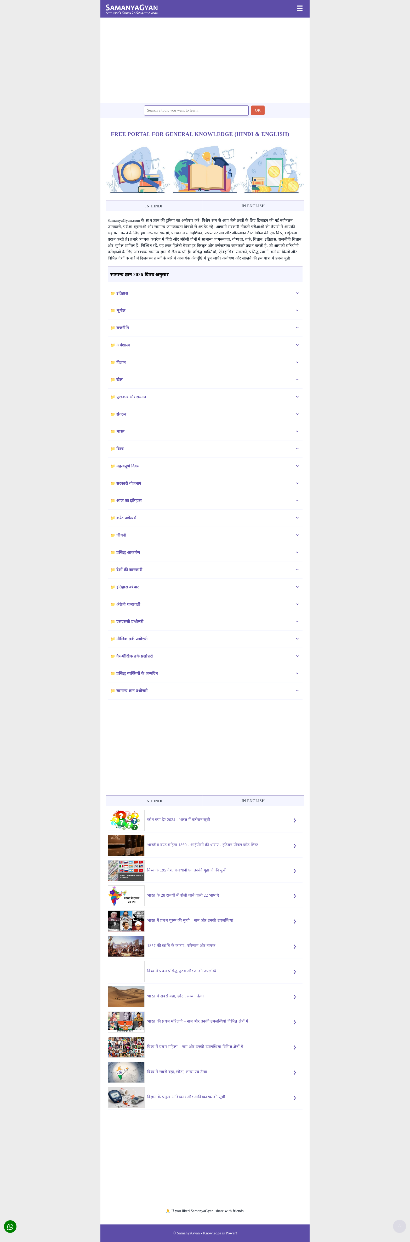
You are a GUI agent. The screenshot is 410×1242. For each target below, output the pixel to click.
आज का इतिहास (128, 501)
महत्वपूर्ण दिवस (127, 466)
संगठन (121, 414)
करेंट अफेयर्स (126, 518)
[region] (205, 60)
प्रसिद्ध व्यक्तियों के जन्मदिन (137, 673)
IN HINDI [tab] (153, 206)
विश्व (120, 449)
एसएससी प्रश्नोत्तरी (129, 622)
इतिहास (122, 293)
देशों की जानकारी (129, 570)
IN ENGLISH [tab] (253, 206)
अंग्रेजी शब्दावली (128, 604)
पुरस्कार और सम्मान (131, 397)
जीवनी (121, 535)
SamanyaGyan (188, 1233)
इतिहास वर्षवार (127, 587)
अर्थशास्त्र (123, 345)
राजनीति (122, 328)
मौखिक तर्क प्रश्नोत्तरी (131, 639)
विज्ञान (121, 362)
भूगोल (121, 310)
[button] (10, 1226)
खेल (119, 380)
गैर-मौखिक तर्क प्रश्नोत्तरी (134, 656)
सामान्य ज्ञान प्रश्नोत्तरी (132, 691)
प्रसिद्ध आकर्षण (128, 552)
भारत (120, 431)
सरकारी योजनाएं (128, 483)
